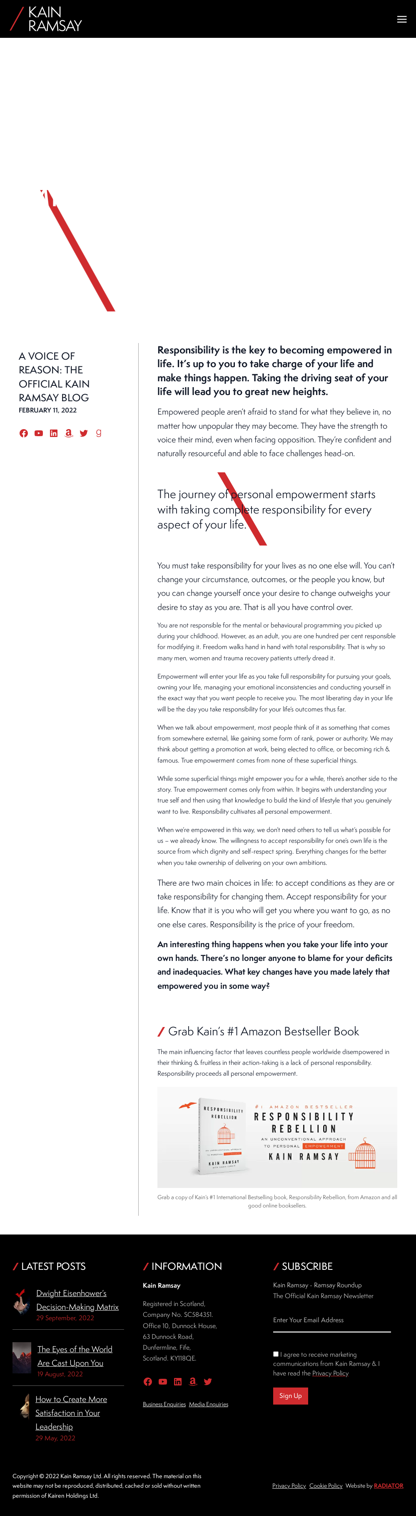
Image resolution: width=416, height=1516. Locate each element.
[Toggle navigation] (402, 19)
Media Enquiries (208, 1404)
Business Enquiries (164, 1404)
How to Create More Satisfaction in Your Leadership (71, 1412)
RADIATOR (389, 1485)
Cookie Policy (326, 1485)
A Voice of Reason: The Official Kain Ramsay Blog (54, 376)
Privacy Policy (330, 1373)
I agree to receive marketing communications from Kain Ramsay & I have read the (326, 1364)
